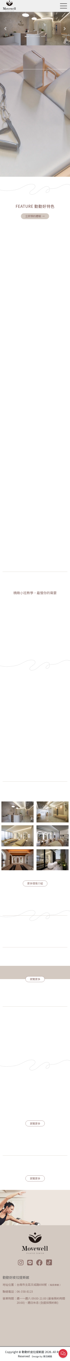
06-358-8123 (25, 1291)
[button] (5, 28)
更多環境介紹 (35, 883)
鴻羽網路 (47, 1356)
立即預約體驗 (35, 216)
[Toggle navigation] (62, 6)
